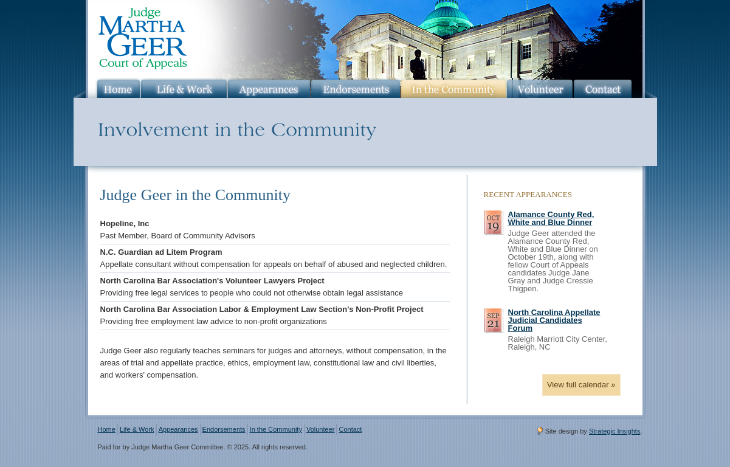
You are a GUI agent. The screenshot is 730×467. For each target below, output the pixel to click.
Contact (350, 429)
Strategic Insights (615, 431)
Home (106, 429)
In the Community (276, 429)
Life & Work (137, 429)
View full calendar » (581, 384)
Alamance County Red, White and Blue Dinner (551, 218)
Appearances (178, 429)
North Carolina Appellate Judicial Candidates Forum (554, 320)
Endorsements (224, 429)
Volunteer (320, 429)
